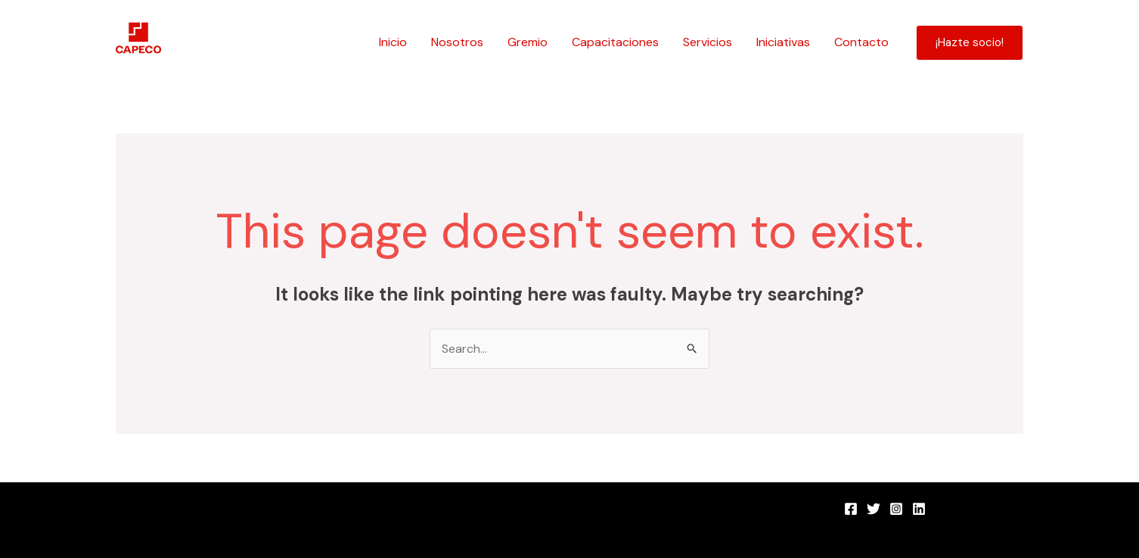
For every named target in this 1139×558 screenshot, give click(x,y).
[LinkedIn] (919, 509)
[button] (969, 43)
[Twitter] (873, 509)
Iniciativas (783, 42)
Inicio (393, 42)
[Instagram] (896, 509)
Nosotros (457, 42)
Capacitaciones (615, 42)
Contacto (861, 42)
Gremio (527, 42)
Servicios (707, 42)
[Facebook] (851, 509)
